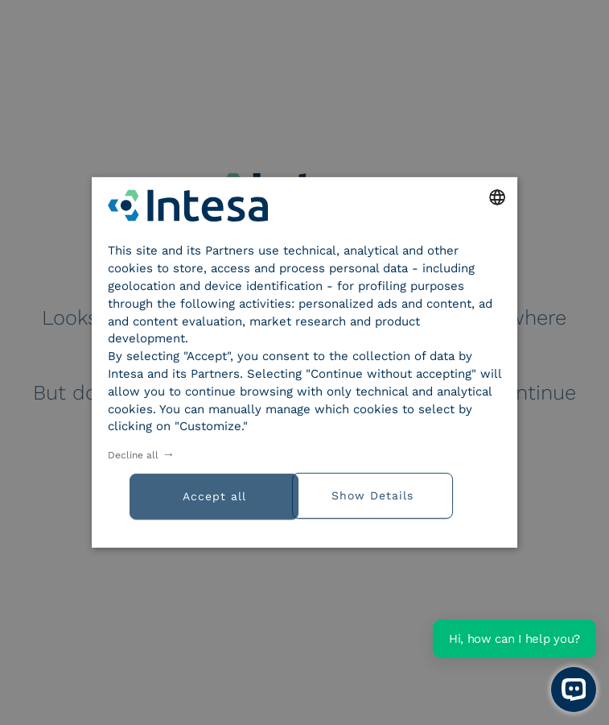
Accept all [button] (214, 496)
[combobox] (497, 197)
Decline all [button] (133, 455)
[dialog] (305, 362)
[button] (402, 494)
